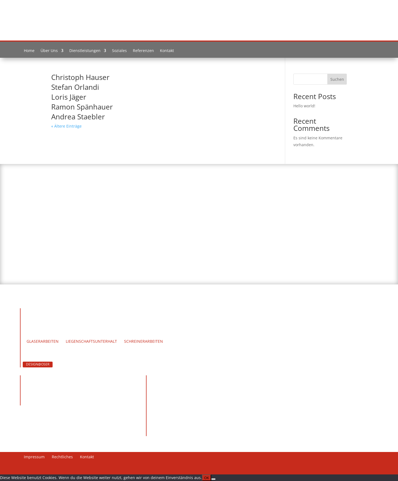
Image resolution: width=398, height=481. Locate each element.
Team (50, 323)
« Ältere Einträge (66, 126)
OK (206, 477)
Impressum (34, 457)
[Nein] (213, 479)
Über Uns (49, 52)
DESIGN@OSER (37, 364)
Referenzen (143, 52)
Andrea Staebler (78, 117)
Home (29, 52)
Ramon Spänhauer (82, 107)
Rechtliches (62, 457)
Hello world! (304, 105)
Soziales (119, 52)
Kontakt (167, 52)
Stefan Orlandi (75, 87)
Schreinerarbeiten (143, 341)
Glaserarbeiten (43, 341)
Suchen (337, 79)
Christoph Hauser (80, 77)
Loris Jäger (68, 97)
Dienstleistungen (85, 52)
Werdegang (75, 323)
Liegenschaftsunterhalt (91, 341)
